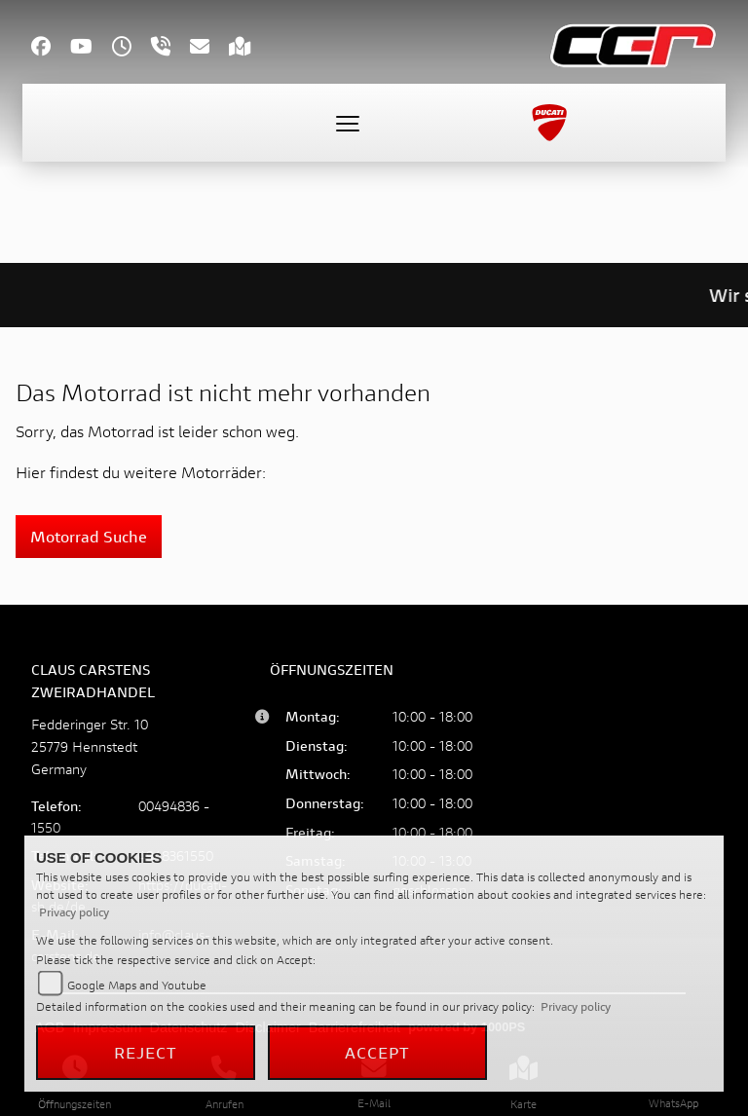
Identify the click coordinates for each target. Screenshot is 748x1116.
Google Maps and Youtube (136, 985)
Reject (146, 1052)
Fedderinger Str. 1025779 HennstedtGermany (89, 746)
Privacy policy (74, 912)
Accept (378, 1052)
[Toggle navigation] (347, 122)
